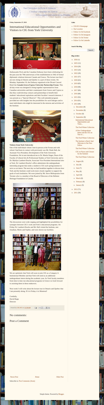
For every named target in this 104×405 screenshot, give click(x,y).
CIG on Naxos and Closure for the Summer (85, 153)
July (77, 165)
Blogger (61, 394)
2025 (76, 63)
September (80, 117)
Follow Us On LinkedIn (82, 40)
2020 (76, 80)
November (80, 110)
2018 (76, 87)
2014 (76, 100)
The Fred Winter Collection (85, 127)
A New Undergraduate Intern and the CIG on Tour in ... (84, 133)
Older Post (60, 377)
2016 (76, 94)
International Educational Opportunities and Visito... (84, 122)
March (78, 178)
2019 (76, 83)
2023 (76, 70)
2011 (76, 193)
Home (37, 377)
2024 (76, 66)
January (79, 185)
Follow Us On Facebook (82, 32)
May (78, 171)
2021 (76, 77)
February (79, 182)
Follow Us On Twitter (81, 38)
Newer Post (14, 377)
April (78, 175)
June (78, 168)
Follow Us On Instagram (82, 35)
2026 (76, 60)
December (79, 107)
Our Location (78, 29)
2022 (76, 73)
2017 (76, 90)
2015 (76, 97)
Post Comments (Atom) (27, 381)
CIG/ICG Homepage (81, 26)
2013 (76, 104)
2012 (76, 189)
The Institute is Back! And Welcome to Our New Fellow (85, 143)
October (79, 114)
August (78, 161)
